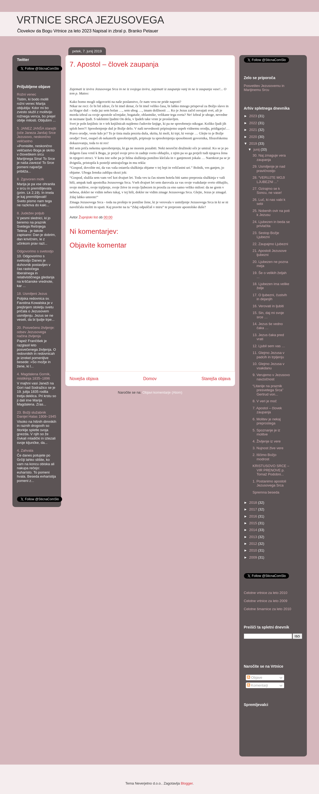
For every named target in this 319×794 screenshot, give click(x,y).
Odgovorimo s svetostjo (35, 251)
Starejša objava (216, 378)
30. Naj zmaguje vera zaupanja (269, 157)
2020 (253, 137)
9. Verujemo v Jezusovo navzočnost (271, 377)
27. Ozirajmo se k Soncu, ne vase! (267, 191)
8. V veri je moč (265, 401)
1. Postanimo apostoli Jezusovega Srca (269, 483)
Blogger (187, 783)
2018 (253, 503)
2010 (253, 550)
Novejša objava (84, 378)
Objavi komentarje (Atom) (162, 392)
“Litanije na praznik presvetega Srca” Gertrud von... (268, 390)
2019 (253, 143)
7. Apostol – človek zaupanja (267, 410)
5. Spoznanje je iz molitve (266, 432)
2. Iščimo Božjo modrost (264, 457)
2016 (253, 516)
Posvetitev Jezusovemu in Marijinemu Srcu (264, 88)
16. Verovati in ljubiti (268, 306)
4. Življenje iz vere (267, 441)
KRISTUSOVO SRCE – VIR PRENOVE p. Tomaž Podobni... (271, 470)
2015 (253, 523)
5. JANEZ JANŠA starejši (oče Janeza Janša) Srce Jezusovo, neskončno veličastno (36, 134)
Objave (254, 677)
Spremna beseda (266, 492)
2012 (253, 544)
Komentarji (257, 685)
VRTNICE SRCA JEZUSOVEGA (90, 20)
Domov (149, 378)
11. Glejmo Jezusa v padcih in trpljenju (268, 355)
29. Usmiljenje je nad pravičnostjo (269, 168)
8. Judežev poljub (30, 213)
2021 (253, 130)
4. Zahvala (25, 450)
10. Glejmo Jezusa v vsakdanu (268, 366)
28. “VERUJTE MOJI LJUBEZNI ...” (269, 179)
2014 (253, 530)
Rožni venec (26, 94)
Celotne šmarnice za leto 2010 (267, 609)
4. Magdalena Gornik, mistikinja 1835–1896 (34, 376)
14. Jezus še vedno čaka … (268, 326)
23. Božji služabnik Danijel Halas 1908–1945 (36, 414)
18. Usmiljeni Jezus (32, 294)
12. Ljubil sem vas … (269, 346)
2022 (253, 123)
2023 (253, 116)
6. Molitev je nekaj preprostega (267, 421)
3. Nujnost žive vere (268, 448)
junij (257, 149)
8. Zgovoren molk (30, 179)
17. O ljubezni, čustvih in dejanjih (270, 297)
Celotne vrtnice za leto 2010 (265, 593)
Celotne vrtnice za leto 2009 (265, 601)
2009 (253, 557)
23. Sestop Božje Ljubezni (266, 235)
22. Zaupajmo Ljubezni (270, 244)
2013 (253, 537)
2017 (253, 509)
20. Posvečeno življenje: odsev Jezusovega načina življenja (36, 332)
